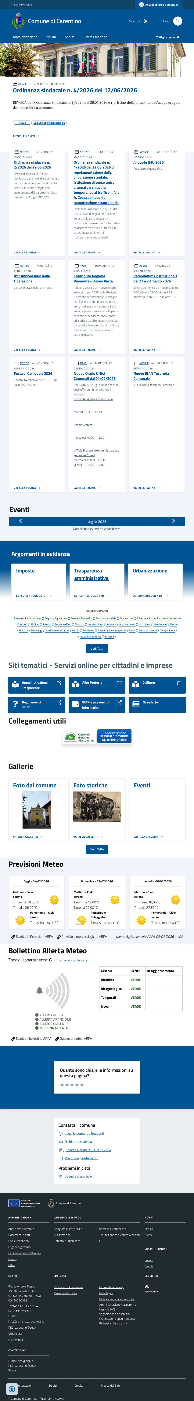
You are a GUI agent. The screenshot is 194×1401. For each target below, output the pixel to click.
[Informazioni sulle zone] (71, 960)
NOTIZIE (22, 84)
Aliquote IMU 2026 (148, 162)
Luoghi (149, 1260)
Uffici (11, 1265)
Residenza (88, 630)
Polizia (75, 630)
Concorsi (22, 624)
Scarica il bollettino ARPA (31, 1038)
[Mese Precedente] (20, 520)
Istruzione (144, 624)
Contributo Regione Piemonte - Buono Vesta (93, 279)
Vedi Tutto (97, 849)
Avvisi (148, 1234)
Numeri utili (15, 1339)
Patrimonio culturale (57, 630)
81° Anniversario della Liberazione (32, 279)
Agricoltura (61, 618)
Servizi (69, 36)
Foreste (47, 624)
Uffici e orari (15, 1333)
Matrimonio (160, 624)
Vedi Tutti (97, 648)
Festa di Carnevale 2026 (33, 373)
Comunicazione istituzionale (165, 618)
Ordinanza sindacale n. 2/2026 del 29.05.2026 (32, 165)
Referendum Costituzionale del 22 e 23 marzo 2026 (155, 279)
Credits (78, 1385)
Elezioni (35, 624)
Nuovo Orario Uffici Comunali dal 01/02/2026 (95, 376)
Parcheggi (36, 630)
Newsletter (152, 1292)
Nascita (23, 630)
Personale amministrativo (24, 1253)
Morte (173, 624)
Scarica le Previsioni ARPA (32, 936)
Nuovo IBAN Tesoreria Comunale (151, 376)
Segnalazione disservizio (114, 1314)
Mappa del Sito (110, 1385)
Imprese (111, 624)
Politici (12, 1259)
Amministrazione (25, 36)
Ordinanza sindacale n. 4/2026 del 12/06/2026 (75, 90)
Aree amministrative (21, 1228)
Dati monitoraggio (19, 1385)
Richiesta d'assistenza (113, 1323)
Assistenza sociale (106, 618)
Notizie (149, 1228)
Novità (51, 36)
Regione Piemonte (22, 4)
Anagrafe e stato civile (68, 1228)
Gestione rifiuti (63, 624)
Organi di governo (19, 1247)
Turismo (109, 636)
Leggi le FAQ (107, 1309)
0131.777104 (29, 1306)
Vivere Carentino (95, 36)
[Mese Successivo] (173, 520)
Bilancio (141, 618)
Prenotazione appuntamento (117, 1318)
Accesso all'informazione (27, 618)
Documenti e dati (19, 1234)
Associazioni (126, 618)
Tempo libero (167, 630)
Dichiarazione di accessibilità (117, 1299)
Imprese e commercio (112, 1228)
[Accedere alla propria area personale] (158, 4)
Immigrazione (95, 624)
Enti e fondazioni (18, 1241)
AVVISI (83, 266)
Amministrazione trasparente (117, 1304)
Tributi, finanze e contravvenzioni (119, 1237)
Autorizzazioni (62, 1234)
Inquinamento (127, 624)
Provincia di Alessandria (68, 1287)
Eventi (149, 1266)
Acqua (48, 618)
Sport (132, 630)
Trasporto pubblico (90, 636)
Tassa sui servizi (148, 630)
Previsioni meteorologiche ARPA (82, 936)
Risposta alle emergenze (112, 630)
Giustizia (79, 624)
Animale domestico (81, 618)
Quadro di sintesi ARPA (73, 1038)
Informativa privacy (111, 1287)
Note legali (106, 1293)
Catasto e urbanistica (67, 1241)
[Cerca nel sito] (176, 21)
